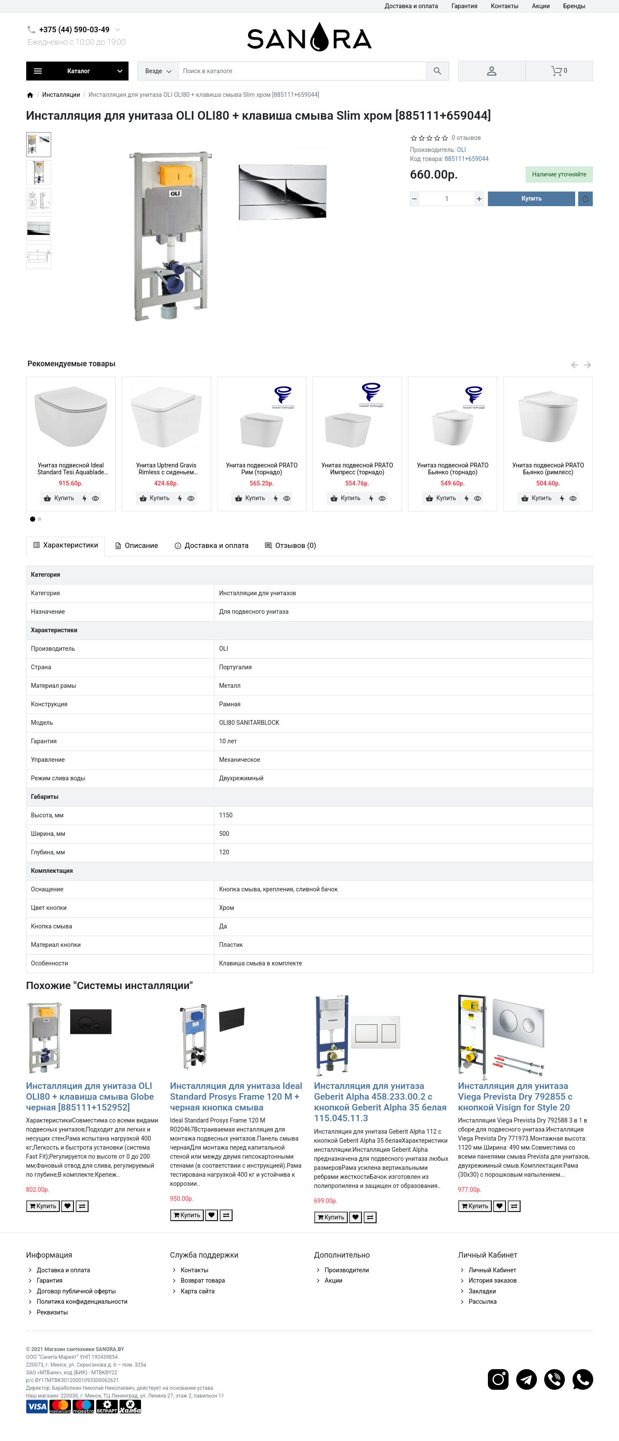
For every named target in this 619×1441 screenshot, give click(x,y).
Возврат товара (203, 1280)
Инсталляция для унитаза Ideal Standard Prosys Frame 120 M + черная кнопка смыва (236, 1097)
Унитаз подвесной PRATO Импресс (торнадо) (357, 469)
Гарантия (465, 6)
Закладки (482, 1291)
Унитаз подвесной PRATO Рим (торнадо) (261, 469)
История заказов (493, 1280)
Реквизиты (52, 1312)
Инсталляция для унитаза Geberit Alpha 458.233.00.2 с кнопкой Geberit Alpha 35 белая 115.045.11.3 (380, 1102)
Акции (541, 6)
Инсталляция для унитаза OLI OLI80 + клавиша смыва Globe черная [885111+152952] (90, 1097)
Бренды (574, 6)
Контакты (504, 6)
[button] (39, 519)
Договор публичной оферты (76, 1291)
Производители (347, 1270)
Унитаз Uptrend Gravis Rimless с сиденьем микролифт (166, 469)
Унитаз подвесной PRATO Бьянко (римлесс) (548, 469)
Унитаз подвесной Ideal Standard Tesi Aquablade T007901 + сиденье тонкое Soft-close (71, 469)
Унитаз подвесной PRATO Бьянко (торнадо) (453, 469)
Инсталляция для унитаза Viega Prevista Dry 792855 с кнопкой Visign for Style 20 (515, 1097)
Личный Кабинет (493, 1270)
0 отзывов (466, 137)
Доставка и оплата (411, 6)
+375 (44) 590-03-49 (75, 29)
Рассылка (483, 1301)
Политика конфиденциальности (82, 1301)
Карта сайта (198, 1291)
